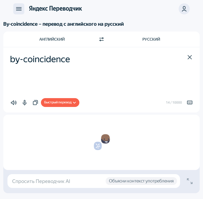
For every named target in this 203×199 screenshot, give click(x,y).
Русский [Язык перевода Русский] (151, 39)
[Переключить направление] (101, 39)
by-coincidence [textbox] (40, 59)
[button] (184, 8)
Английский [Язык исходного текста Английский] (52, 39)
